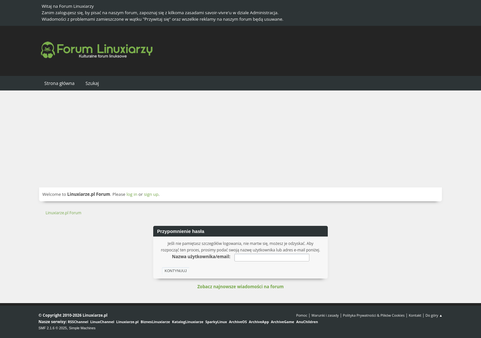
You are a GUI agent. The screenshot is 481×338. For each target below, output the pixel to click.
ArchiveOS (238, 321)
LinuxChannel (102, 321)
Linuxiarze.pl (127, 321)
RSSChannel (78, 321)
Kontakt (415, 315)
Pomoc (301, 315)
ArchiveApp (259, 321)
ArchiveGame (282, 321)
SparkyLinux (216, 321)
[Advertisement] (240, 139)
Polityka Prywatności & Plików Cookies (374, 315)
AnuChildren (307, 321)
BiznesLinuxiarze (155, 321)
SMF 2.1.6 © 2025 (52, 328)
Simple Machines (82, 328)
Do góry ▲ (434, 315)
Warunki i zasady (325, 315)
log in (131, 194)
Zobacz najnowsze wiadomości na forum (240, 287)
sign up (151, 194)
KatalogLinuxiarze (187, 321)
